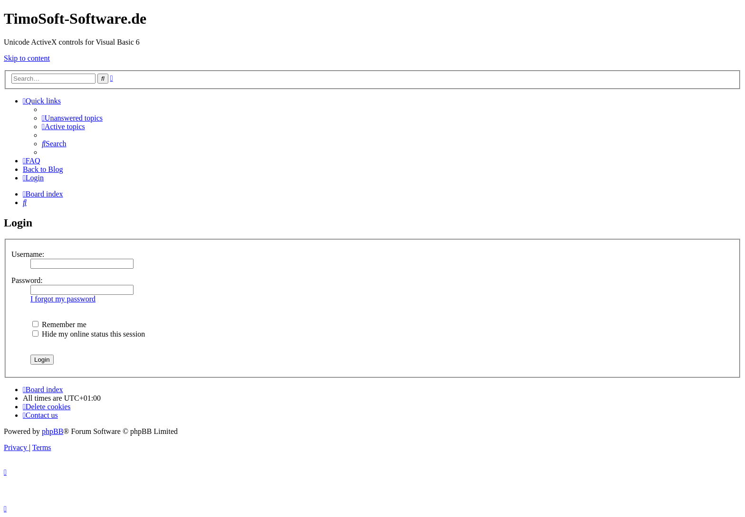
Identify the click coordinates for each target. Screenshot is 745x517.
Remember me (59, 324)
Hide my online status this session (88, 334)
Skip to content (27, 58)
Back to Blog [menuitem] (43, 169)
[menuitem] (72, 118)
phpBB (52, 431)
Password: (27, 280)
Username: (27, 254)
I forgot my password (63, 299)
